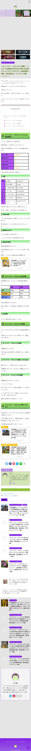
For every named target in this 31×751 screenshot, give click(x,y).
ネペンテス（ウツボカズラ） (8, 493)
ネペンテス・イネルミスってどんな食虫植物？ (16, 116)
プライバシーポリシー (14, 740)
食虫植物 (15, 495)
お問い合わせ (22, 740)
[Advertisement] (15, 32)
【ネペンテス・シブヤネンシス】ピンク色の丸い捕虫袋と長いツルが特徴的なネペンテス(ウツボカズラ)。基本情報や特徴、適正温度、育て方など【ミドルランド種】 (18, 526)
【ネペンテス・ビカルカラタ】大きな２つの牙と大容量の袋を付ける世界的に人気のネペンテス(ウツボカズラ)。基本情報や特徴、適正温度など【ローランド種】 (19, 648)
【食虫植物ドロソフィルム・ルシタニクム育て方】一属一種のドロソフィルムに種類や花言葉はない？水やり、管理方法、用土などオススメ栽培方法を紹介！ (19, 606)
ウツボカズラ (5, 495)
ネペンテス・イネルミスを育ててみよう (15, 126)
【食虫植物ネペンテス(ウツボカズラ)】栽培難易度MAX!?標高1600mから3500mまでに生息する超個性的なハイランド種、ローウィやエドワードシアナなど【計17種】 (18, 511)
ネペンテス (10, 495)
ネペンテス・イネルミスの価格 (13, 123)
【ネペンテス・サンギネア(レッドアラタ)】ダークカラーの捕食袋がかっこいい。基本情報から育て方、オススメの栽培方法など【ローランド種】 (18, 567)
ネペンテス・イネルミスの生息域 (13, 120)
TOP (7, 740)
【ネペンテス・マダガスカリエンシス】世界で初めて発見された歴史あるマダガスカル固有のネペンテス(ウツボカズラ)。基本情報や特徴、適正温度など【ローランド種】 (19, 633)
